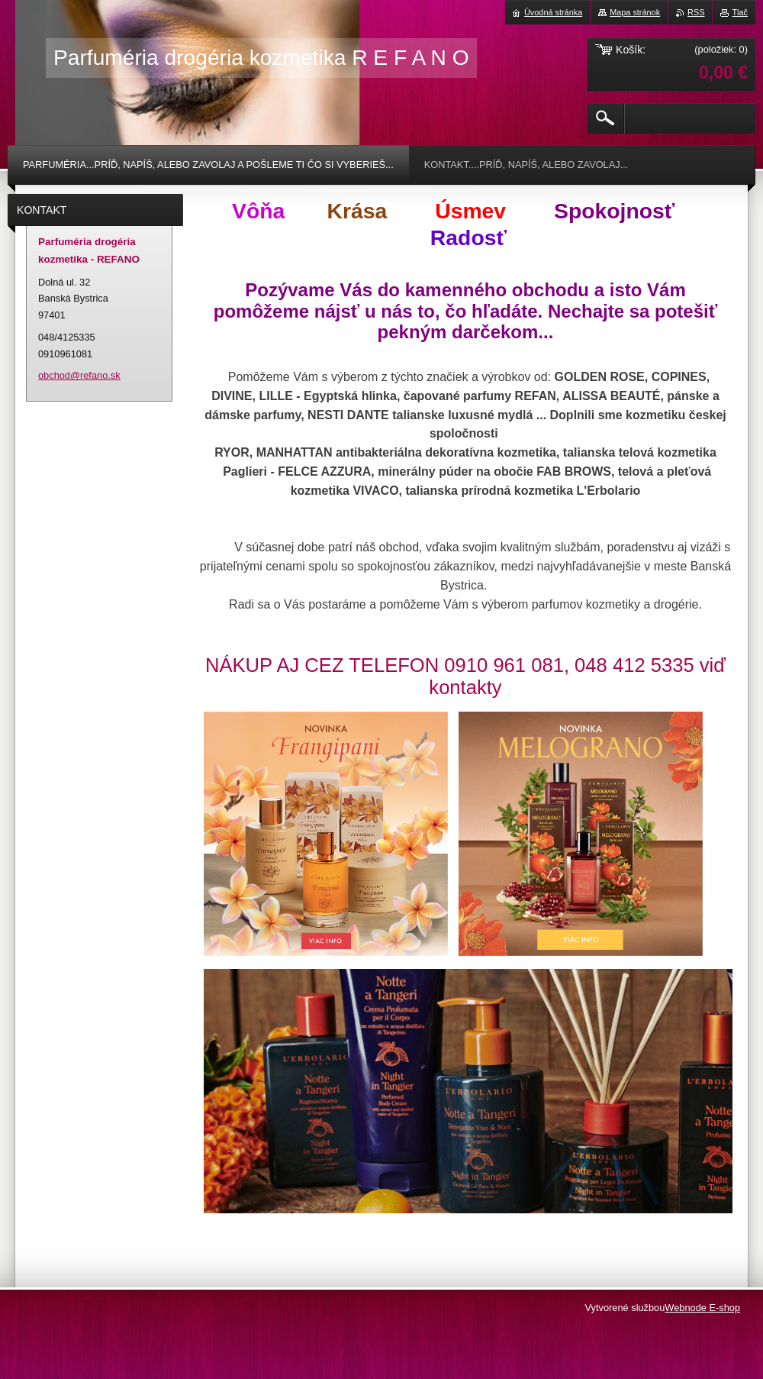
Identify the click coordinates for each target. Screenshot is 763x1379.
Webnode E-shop (702, 1307)
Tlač (740, 12)
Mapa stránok (635, 12)
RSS (695, 12)
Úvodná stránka (553, 12)
